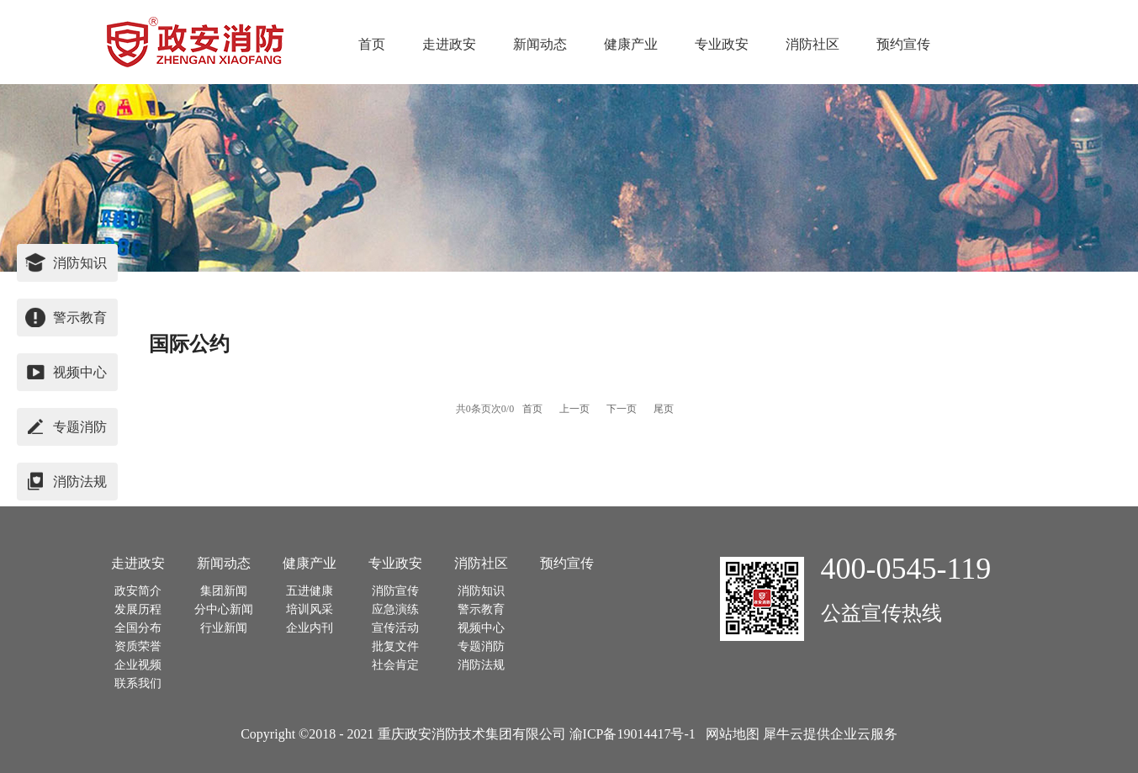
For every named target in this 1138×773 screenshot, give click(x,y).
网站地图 (729, 734)
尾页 (664, 409)
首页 (371, 44)
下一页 (621, 409)
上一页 (574, 409)
